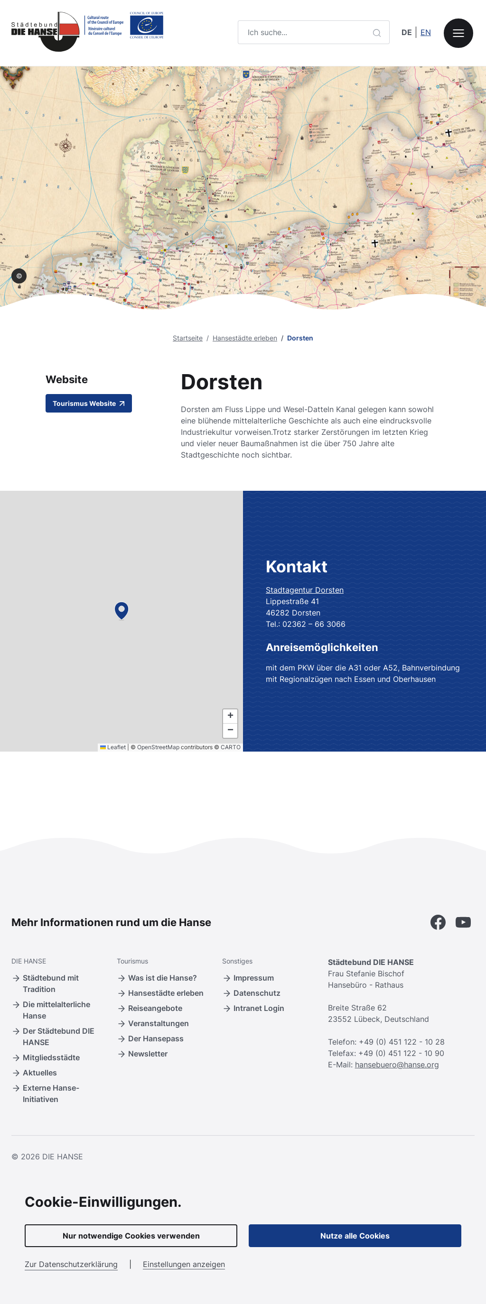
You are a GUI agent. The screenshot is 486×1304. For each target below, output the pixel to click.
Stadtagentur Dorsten (305, 590)
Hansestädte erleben (245, 338)
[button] (121, 610)
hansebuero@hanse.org (397, 1064)
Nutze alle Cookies (355, 1235)
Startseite (188, 338)
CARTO (231, 747)
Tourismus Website (89, 403)
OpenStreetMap (158, 747)
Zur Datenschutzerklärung (71, 1264)
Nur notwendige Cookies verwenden (131, 1235)
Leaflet (113, 747)
